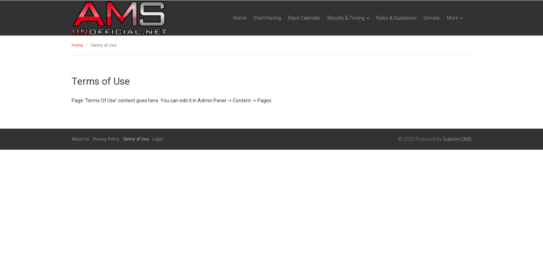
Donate (432, 18)
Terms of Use (136, 139)
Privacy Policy (106, 139)
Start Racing (267, 18)
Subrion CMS (457, 139)
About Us (80, 139)
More (455, 18)
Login (157, 139)
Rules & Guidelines (396, 18)
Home (240, 18)
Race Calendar (304, 18)
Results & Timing (348, 18)
